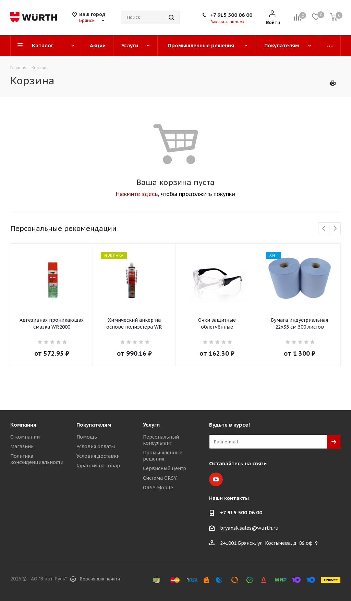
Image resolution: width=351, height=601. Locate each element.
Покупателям (93, 424)
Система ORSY (160, 478)
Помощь (86, 437)
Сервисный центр (164, 468)
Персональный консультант (161, 440)
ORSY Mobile (158, 488)
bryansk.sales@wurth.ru (249, 528)
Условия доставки (98, 456)
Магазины (22, 446)
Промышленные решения (162, 456)
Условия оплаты (95, 446)
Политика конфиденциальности (36, 459)
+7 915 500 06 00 (231, 15)
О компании (25, 437)
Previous (324, 229)
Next (335, 229)
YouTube (216, 479)
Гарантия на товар (98, 466)
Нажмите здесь (137, 194)
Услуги (151, 424)
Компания (23, 424)
